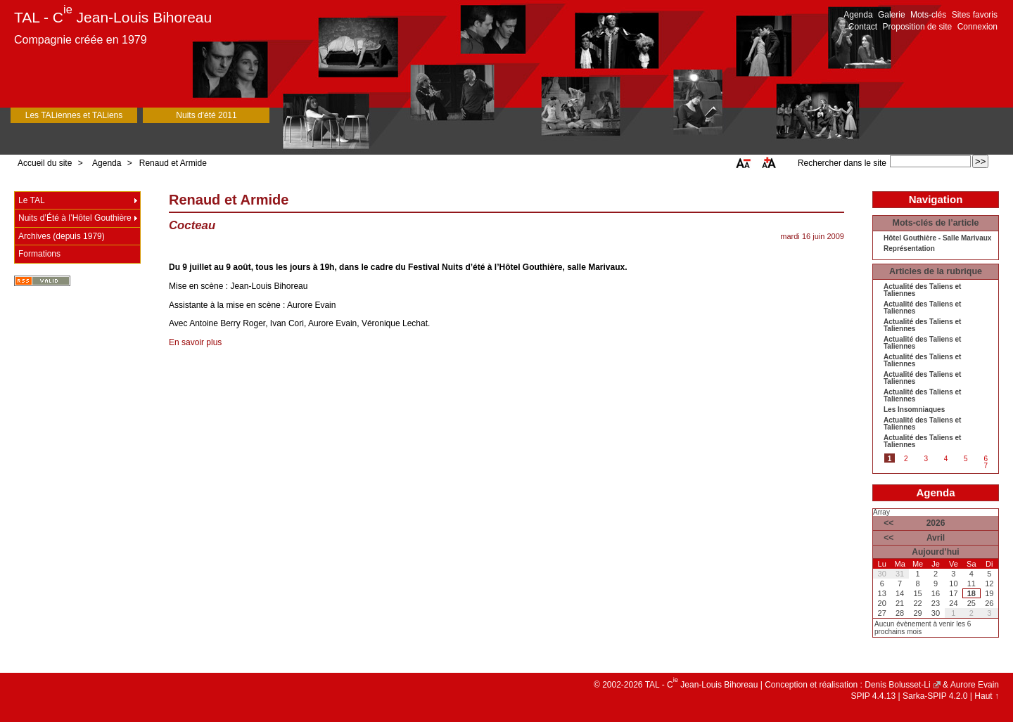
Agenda (857, 15)
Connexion (977, 27)
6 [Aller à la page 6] (985, 459)
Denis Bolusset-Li (897, 685)
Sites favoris (975, 15)
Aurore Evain (974, 685)
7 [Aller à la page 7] (985, 466)
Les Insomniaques (914, 409)
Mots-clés (928, 15)
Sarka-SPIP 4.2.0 (935, 696)
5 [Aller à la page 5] (966, 459)
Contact (862, 27)
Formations (39, 254)
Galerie (891, 15)
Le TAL (31, 200)
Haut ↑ (986, 696)
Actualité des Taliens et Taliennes (922, 290)
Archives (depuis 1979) (61, 236)
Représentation (909, 248)
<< (888, 523)
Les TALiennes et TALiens (74, 115)
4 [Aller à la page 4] (946, 459)
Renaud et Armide (173, 163)
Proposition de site (918, 27)
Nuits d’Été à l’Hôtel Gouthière (75, 218)
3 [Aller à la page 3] (926, 459)
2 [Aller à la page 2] (906, 459)
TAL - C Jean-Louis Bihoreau (113, 17)
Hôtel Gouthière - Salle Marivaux (937, 238)
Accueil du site (45, 163)
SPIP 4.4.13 (873, 696)
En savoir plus (195, 342)
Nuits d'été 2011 (206, 115)
